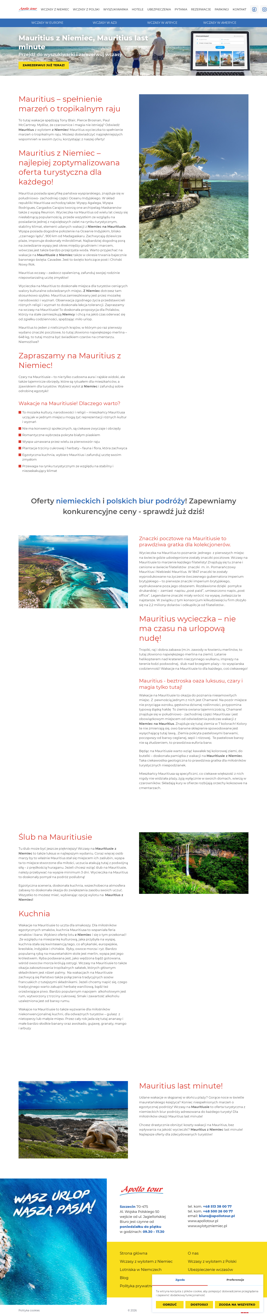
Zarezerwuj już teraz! (44, 65)
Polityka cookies (29, 1310)
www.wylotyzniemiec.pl (207, 1226)
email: (211, 1216)
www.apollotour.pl (203, 1221)
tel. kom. (210, 1206)
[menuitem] (55, 9)
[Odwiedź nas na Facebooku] (254, 9)
